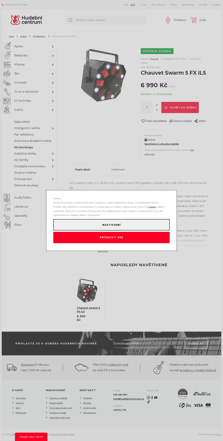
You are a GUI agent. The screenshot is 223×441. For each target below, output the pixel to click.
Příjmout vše (111, 238)
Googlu (152, 205)
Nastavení (111, 224)
